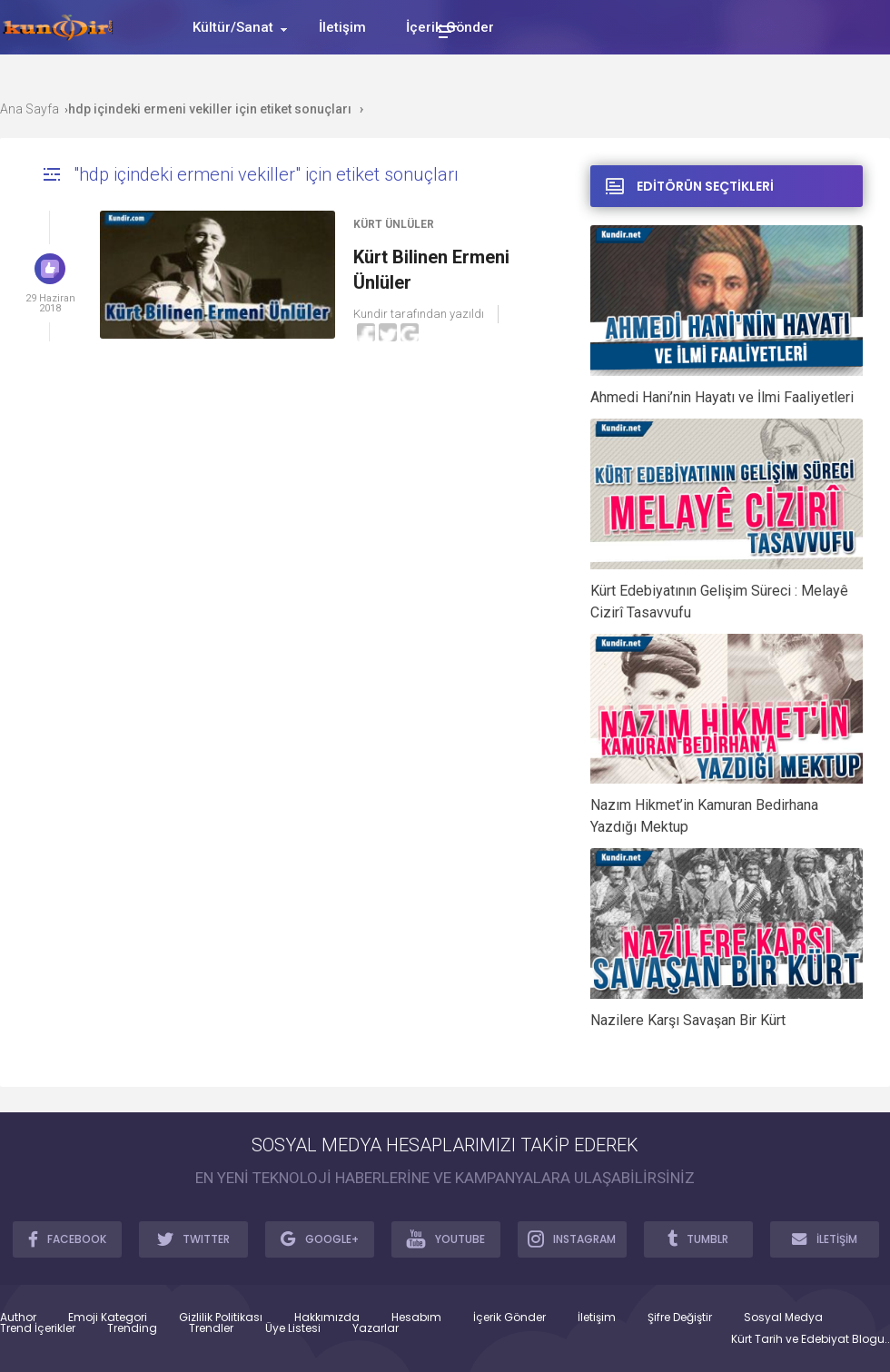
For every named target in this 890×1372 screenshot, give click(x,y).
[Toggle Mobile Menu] (445, 30)
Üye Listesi (293, 1328)
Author (18, 1317)
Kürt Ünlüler (393, 224)
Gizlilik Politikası (220, 1317)
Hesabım (416, 1317)
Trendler (211, 1328)
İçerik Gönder (509, 1317)
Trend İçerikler (37, 1328)
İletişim (597, 1317)
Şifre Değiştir (680, 1317)
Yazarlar (375, 1328)
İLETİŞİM (824, 1239)
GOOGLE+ (320, 1239)
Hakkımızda (327, 1317)
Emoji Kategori (107, 1317)
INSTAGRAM (572, 1239)
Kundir (370, 314)
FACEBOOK (67, 1239)
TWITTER (193, 1239)
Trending (132, 1328)
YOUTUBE (445, 1239)
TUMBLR (698, 1239)
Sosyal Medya (783, 1317)
